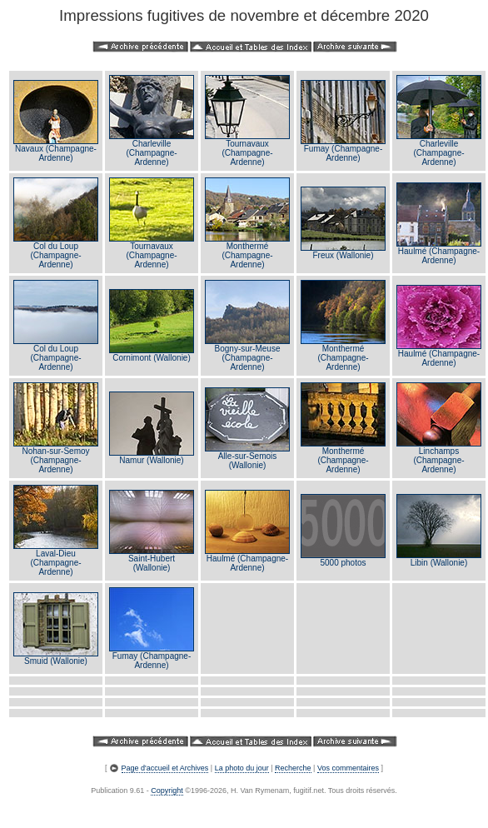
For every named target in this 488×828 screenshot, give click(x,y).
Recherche (293, 768)
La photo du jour (242, 768)
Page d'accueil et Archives (165, 768)
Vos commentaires (348, 768)
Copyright (167, 790)
